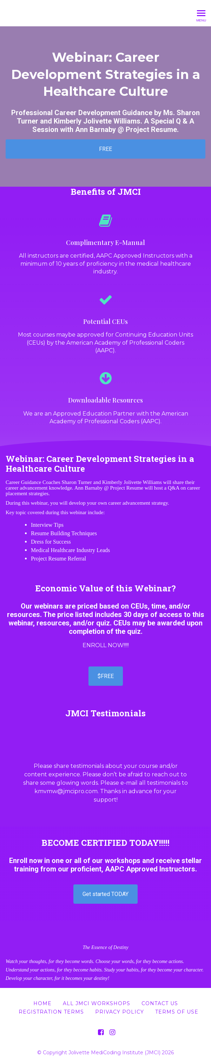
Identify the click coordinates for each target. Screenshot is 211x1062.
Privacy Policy (119, 1012)
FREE (105, 149)
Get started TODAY (105, 894)
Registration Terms (51, 1012)
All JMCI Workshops (96, 1003)
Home (42, 1003)
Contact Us (159, 1003)
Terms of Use (176, 1012)
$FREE (106, 676)
